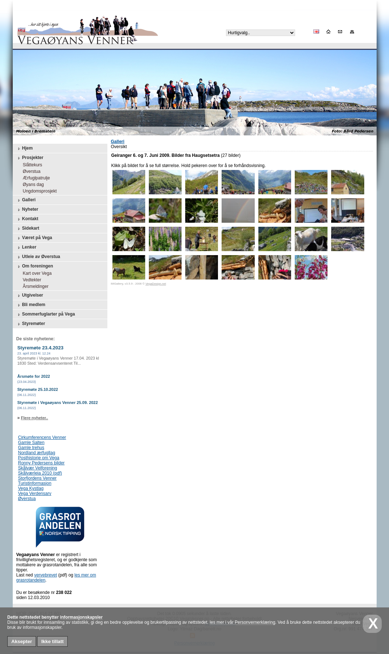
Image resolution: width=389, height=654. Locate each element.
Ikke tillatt (52, 641)
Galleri (26, 200)
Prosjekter (30, 158)
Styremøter (30, 324)
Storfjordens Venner (37, 478)
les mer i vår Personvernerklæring (242, 622)
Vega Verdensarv (34, 493)
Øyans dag (31, 184)
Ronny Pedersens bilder (41, 462)
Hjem (24, 148)
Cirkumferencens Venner (42, 437)
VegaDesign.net (156, 283)
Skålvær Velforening (37, 468)
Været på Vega (34, 238)
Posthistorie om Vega (38, 457)
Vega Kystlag (31, 488)
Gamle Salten (31, 442)
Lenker (26, 247)
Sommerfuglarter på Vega (45, 314)
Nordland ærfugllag (36, 452)
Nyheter (27, 210)
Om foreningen (34, 266)
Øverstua (30, 171)
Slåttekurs (30, 164)
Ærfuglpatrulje (34, 178)
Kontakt (27, 219)
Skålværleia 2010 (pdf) (40, 473)
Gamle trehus (31, 447)
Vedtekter (30, 279)
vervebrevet (45, 575)
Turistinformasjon (35, 483)
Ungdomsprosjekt (38, 191)
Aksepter (21, 641)
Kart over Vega (35, 273)
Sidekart (27, 228)
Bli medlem (30, 305)
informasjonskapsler (81, 617)
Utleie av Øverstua (38, 257)
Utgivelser (29, 295)
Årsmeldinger (34, 286)
